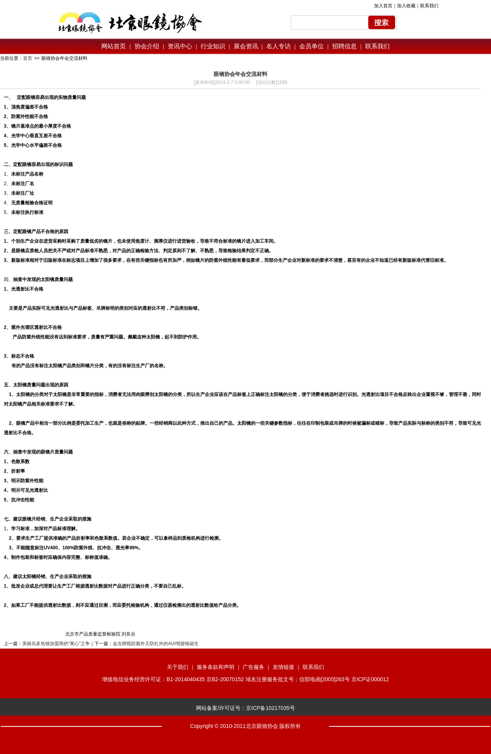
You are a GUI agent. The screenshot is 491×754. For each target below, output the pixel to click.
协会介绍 (146, 46)
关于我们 (177, 667)
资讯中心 (179, 46)
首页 (27, 58)
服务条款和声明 (215, 667)
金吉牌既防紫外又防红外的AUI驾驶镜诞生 (156, 643)
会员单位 (311, 46)
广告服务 (253, 667)
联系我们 (429, 5)
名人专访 (278, 46)
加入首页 (383, 5)
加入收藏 (406, 5)
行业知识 (213, 46)
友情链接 (283, 667)
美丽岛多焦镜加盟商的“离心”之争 (56, 643)
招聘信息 (344, 46)
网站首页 (113, 46)
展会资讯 (246, 46)
